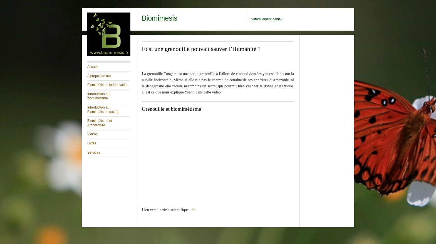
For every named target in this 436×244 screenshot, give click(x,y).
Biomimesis (159, 18)
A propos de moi (99, 76)
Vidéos (92, 134)
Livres (91, 143)
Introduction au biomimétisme (98, 96)
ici (193, 210)
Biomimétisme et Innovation (107, 85)
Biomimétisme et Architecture (99, 123)
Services (93, 152)
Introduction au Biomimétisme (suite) (102, 109)
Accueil (92, 67)
